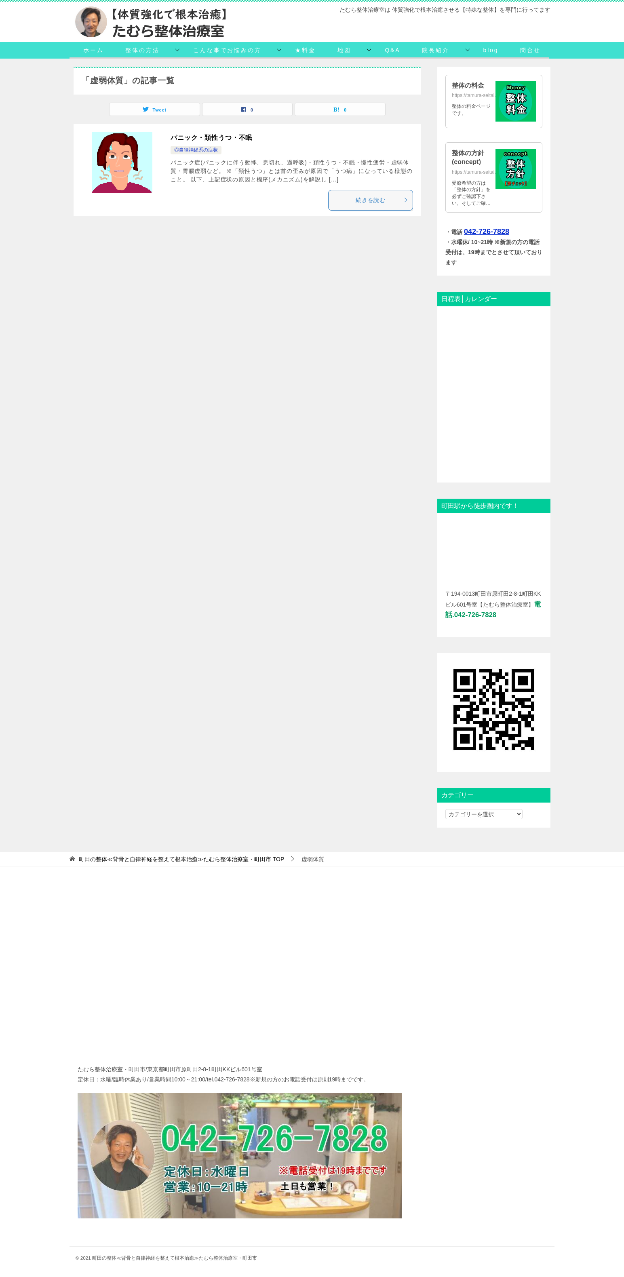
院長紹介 (435, 50)
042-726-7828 (486, 232)
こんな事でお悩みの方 (227, 50)
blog (491, 50)
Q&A (392, 50)
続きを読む (382, 200)
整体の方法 (142, 50)
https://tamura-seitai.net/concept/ (487, 172)
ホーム (93, 50)
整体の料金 (468, 85)
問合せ (530, 50)
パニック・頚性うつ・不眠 (211, 137)
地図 (344, 50)
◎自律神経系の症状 (196, 150)
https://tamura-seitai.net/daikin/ (485, 95)
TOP (181, 859)
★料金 (305, 50)
